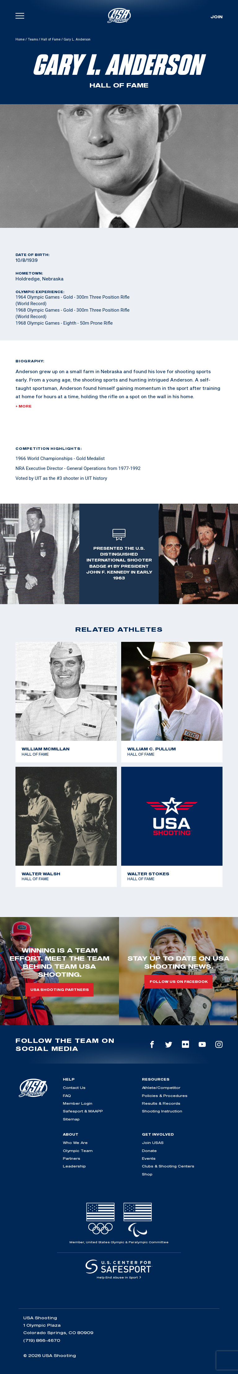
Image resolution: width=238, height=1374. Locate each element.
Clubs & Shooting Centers (168, 1166)
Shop (147, 1174)
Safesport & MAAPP (83, 1111)
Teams (33, 39)
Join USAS (153, 1143)
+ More (23, 406)
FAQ (67, 1096)
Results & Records (161, 1103)
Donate (149, 1151)
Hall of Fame (50, 39)
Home (19, 39)
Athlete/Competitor (161, 1088)
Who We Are (75, 1143)
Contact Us (74, 1088)
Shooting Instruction (162, 1111)
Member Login (77, 1103)
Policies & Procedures (164, 1096)
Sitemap (71, 1119)
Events (149, 1158)
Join (216, 17)
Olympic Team (78, 1151)
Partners (71, 1158)
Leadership (74, 1166)
